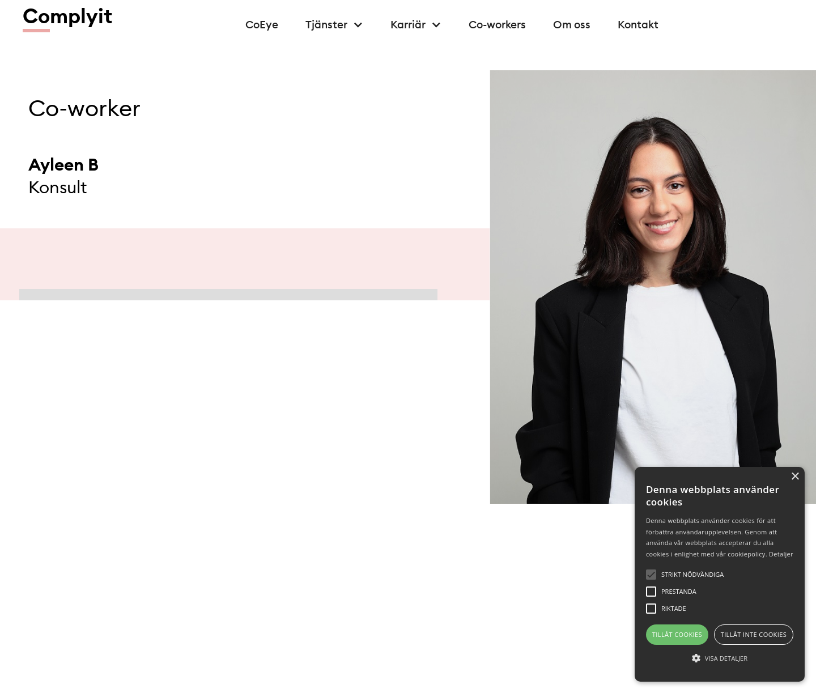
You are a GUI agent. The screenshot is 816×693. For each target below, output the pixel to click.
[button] (334, 24)
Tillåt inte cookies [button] (754, 634)
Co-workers (497, 24)
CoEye (261, 24)
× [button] (794, 477)
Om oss (571, 24)
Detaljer (781, 554)
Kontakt (638, 24)
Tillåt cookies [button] (677, 634)
